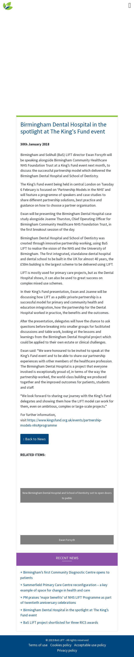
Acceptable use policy (90, 645)
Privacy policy (67, 650)
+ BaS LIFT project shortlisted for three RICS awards (59, 622)
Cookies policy (60, 645)
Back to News (34, 439)
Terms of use (37, 645)
